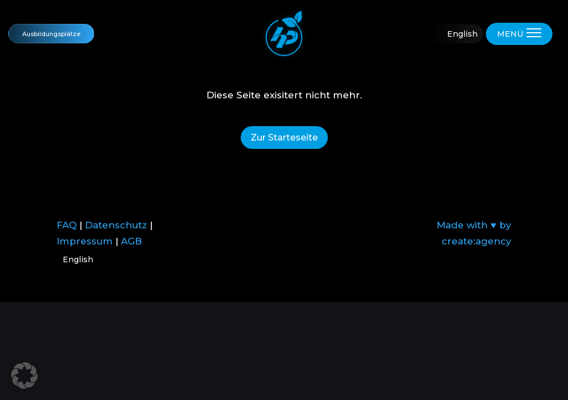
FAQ (67, 225)
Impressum (85, 241)
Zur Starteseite (284, 137)
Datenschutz (116, 225)
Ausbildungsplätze (51, 34)
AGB (131, 241)
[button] (24, 375)
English (462, 34)
